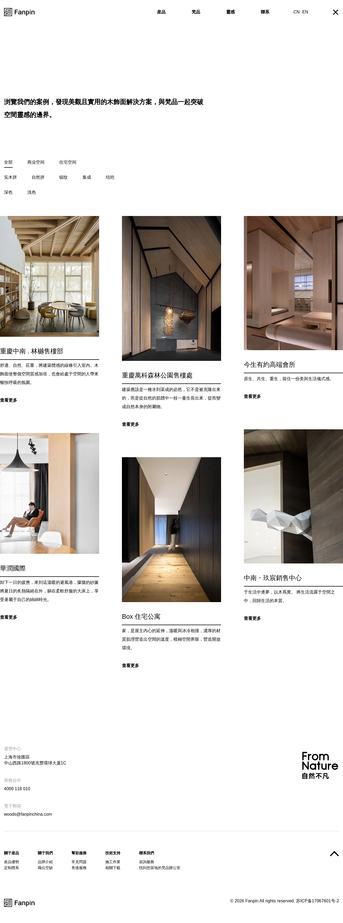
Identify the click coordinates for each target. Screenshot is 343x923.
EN (305, 12)
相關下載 (112, 868)
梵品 (196, 12)
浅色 (31, 192)
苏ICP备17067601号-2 (317, 901)
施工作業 (112, 862)
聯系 (265, 12)
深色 (8, 192)
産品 (161, 12)
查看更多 (8, 401)
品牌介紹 (45, 862)
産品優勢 (11, 862)
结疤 (110, 177)
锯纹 (63, 177)
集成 (87, 177)
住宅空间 (67, 162)
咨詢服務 (146, 862)
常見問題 (79, 862)
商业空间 (35, 162)
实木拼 (10, 177)
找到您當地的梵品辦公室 (159, 868)
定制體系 (11, 868)
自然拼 (38, 177)
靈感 (230, 12)
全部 (8, 162)
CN (296, 12)
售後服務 (79, 868)
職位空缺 (45, 868)
